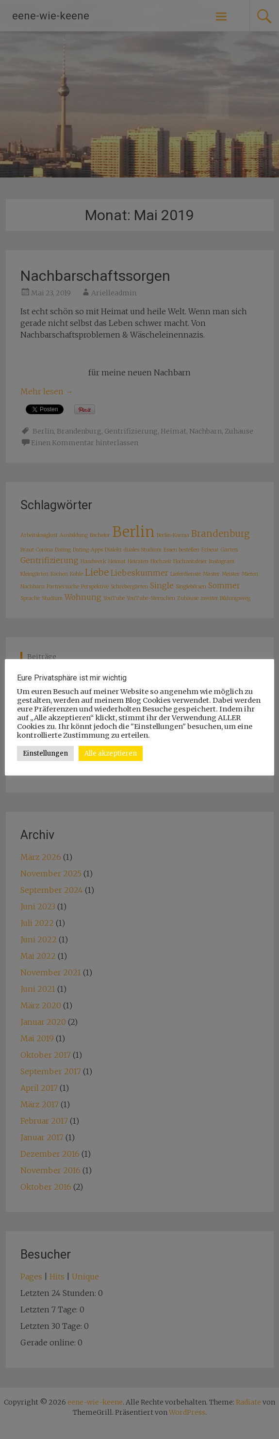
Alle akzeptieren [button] (110, 753)
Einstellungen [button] (45, 753)
